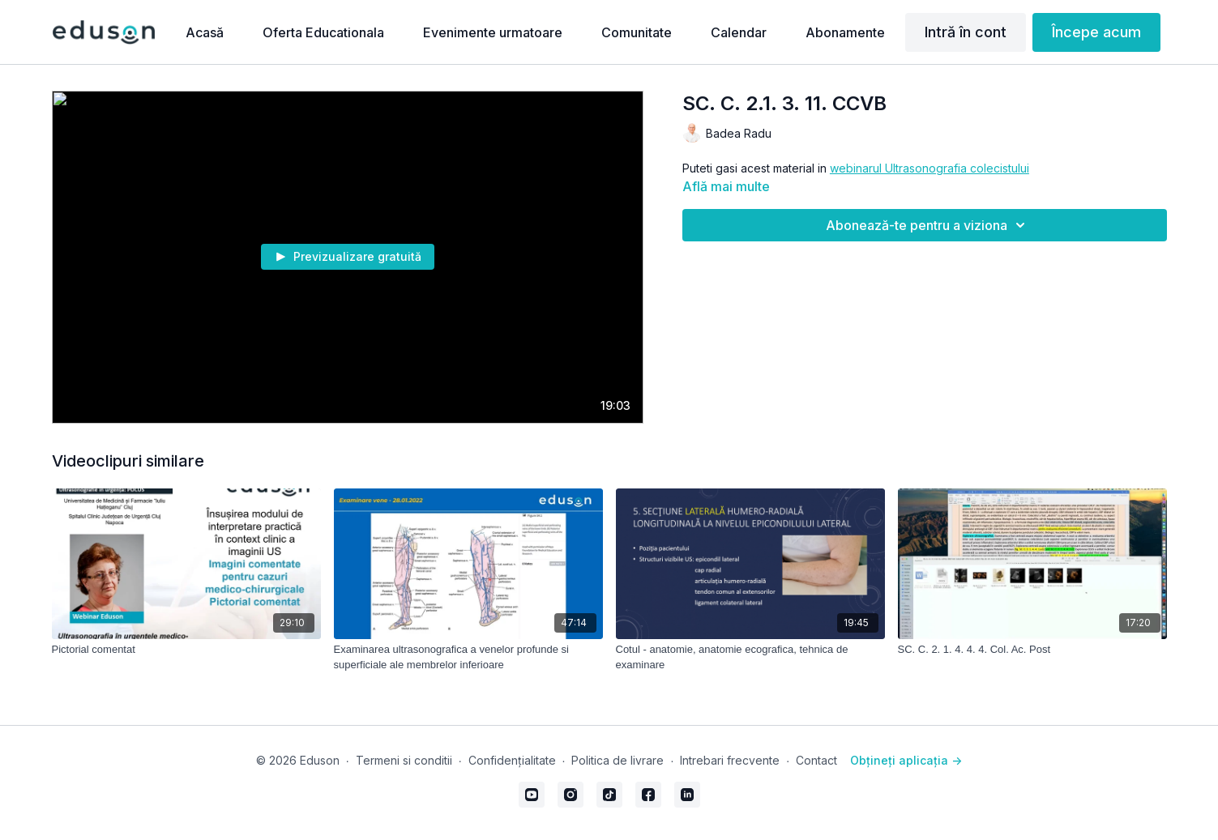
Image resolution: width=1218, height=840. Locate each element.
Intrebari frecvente (730, 760)
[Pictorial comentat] (186, 650)
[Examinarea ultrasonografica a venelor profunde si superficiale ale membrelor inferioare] (468, 657)
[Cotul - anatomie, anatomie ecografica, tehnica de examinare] (750, 657)
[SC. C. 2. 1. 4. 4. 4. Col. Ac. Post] (1032, 650)
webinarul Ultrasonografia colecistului (929, 168)
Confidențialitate (512, 760)
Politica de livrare (617, 760)
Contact (816, 760)
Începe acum (1096, 32)
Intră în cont (965, 32)
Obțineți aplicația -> (906, 760)
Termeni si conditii (404, 760)
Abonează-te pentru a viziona (928, 225)
